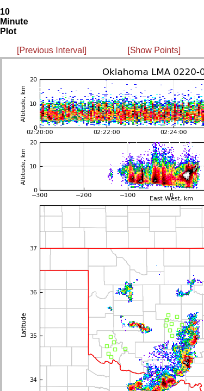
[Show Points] (154, 50)
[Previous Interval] (51, 50)
